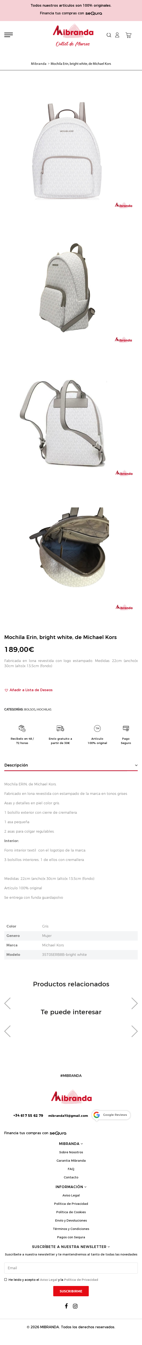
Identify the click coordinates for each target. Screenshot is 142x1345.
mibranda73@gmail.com (68, 1116)
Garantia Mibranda (71, 1161)
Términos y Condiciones (71, 1229)
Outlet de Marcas (73, 44)
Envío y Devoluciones (71, 1220)
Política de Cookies (71, 1212)
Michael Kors (53, 945)
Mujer (47, 936)
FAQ (71, 1169)
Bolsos (29, 709)
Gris (45, 926)
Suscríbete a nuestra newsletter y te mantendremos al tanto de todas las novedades (71, 1254)
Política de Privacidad (71, 1204)
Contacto (71, 1177)
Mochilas (44, 709)
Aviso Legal (71, 1195)
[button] (28, 690)
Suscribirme (71, 1291)
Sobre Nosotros (71, 1152)
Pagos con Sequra (71, 1237)
